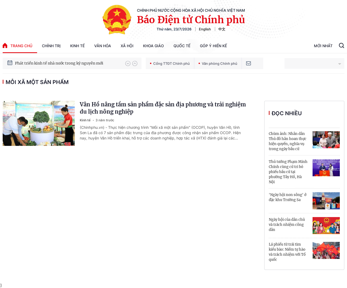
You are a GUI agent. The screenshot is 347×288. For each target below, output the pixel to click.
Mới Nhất (323, 45)
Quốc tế (182, 45)
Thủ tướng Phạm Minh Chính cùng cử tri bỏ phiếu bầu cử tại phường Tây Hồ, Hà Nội (288, 171)
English (205, 29)
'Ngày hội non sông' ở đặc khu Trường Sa (287, 197)
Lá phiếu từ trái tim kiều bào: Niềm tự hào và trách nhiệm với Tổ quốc (287, 252)
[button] (128, 63)
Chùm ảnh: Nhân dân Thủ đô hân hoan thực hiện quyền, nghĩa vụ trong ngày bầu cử (287, 141)
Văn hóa (102, 45)
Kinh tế (77, 45)
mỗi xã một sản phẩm (37, 82)
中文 (221, 29)
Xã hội (127, 45)
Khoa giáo (153, 45)
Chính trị (51, 45)
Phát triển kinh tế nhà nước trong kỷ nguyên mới (59, 63)
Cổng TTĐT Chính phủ (170, 63)
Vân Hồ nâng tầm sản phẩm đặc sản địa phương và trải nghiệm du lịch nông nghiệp (163, 108)
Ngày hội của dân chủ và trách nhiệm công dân (287, 224)
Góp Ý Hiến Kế (213, 45)
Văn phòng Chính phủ (218, 63)
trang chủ (17, 45)
